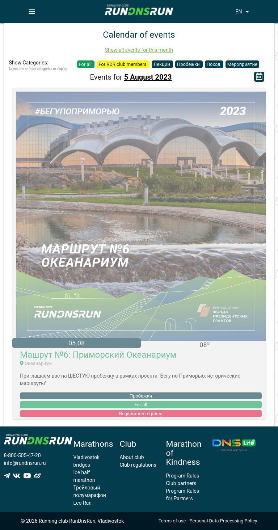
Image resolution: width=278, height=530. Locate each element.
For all (86, 64)
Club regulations (138, 465)
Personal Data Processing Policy (223, 520)
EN (243, 11)
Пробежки (189, 64)
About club (132, 457)
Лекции (162, 64)
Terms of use (172, 520)
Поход (214, 64)
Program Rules (182, 476)
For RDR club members (123, 64)
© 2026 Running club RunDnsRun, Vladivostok (72, 521)
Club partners (181, 483)
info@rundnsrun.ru (25, 463)
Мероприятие (242, 64)
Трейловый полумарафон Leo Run (89, 495)
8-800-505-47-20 (22, 455)
